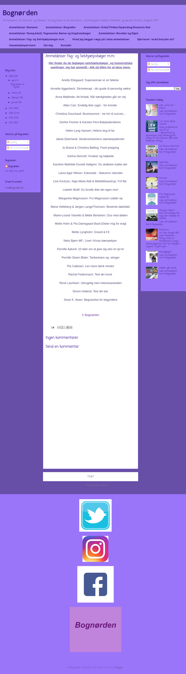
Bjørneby (163, 162)
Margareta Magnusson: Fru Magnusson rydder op (91, 198)
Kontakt (66, 45)
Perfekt (163, 178)
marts (14, 93)
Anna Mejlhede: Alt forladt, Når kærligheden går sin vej (90, 97)
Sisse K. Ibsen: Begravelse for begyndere (90, 299)
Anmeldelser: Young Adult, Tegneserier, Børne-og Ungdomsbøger (50, 33)
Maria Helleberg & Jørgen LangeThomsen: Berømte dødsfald (90, 206)
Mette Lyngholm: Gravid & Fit (90, 232)
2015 (11, 118)
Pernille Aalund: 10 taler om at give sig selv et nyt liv (90, 249)
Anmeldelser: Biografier (61, 27)
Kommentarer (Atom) (97, 485)
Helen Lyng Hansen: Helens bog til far (90, 130)
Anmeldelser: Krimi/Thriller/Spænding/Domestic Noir (117, 27)
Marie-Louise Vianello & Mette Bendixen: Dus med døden (91, 215)
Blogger (119, 667)
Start (90, 477)
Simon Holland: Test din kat (90, 291)
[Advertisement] (90, 446)
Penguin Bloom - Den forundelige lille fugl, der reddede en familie (169, 214)
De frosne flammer (169, 146)
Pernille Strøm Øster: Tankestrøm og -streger (91, 257)
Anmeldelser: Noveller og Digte (118, 33)
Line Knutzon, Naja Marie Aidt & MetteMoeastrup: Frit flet (90, 181)
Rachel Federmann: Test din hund (90, 274)
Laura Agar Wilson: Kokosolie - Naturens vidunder (90, 173)
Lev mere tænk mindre (167, 123)
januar (15, 102)
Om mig (48, 45)
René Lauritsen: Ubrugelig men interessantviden (90, 283)
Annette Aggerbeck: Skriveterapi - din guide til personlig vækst (90, 88)
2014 (11, 122)
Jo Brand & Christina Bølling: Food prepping (90, 147)
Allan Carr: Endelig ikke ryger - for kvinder (90, 105)
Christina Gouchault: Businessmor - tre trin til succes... (90, 113)
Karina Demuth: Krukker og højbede (90, 156)
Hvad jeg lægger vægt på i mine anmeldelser (100, 39)
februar (15, 97)
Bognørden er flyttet (18, 86)
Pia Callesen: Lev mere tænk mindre (90, 266)
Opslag (12, 142)
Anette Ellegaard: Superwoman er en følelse (90, 80)
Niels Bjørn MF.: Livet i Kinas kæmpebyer (90, 240)
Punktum (164, 230)
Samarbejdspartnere (22, 45)
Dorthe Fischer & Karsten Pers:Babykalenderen (91, 122)
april (13, 80)
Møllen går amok (167, 268)
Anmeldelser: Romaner (23, 27)
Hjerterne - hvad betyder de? (155, 39)
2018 (11, 76)
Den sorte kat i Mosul (167, 107)
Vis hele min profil (14, 171)
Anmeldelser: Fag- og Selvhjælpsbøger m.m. (37, 39)
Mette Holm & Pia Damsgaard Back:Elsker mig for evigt (90, 223)
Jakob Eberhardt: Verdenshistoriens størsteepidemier (90, 139)
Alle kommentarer (17, 148)
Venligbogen (165, 252)
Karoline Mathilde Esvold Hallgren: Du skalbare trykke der (90, 164)
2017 (11, 108)
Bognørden (20, 12)
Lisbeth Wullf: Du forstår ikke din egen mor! (90, 189)
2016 (11, 113)
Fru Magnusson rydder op (167, 196)
